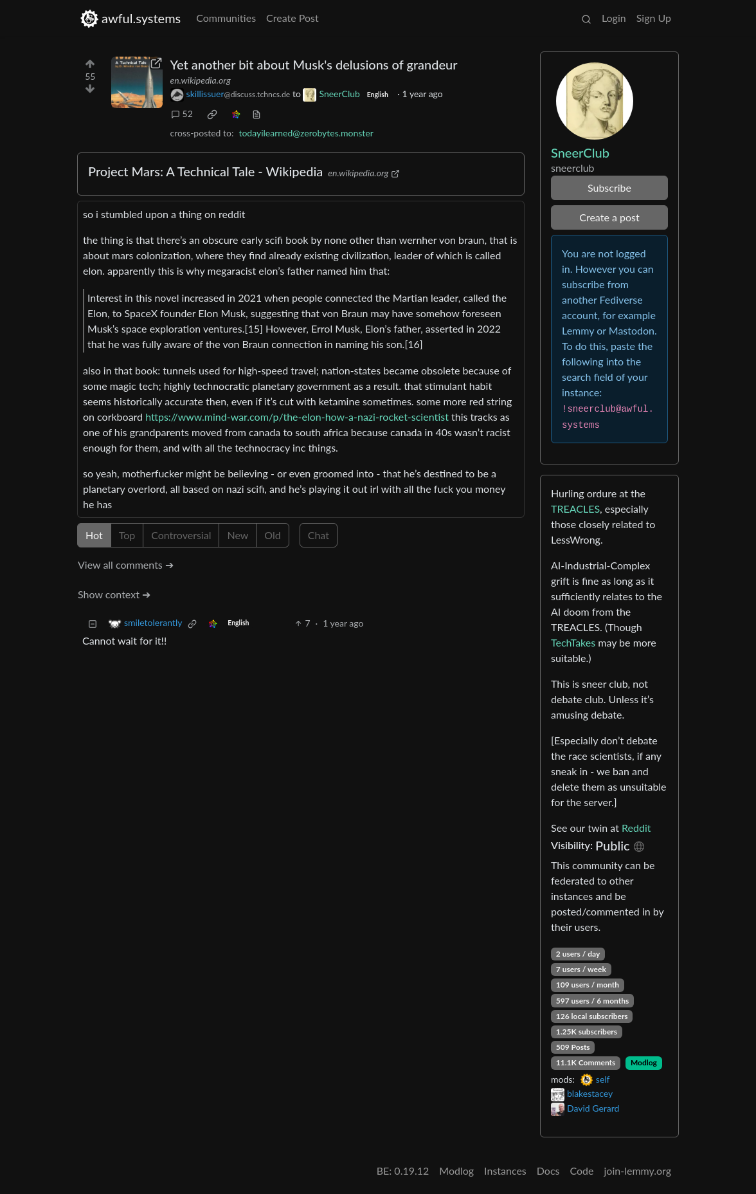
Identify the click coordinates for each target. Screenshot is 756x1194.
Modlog (644, 1062)
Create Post (292, 18)
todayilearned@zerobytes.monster (306, 132)
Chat (318, 535)
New (237, 535)
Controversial (181, 535)
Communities (226, 18)
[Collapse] (92, 623)
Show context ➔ (114, 594)
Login (614, 18)
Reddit (636, 828)
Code (582, 1170)
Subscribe (609, 187)
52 (182, 113)
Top (127, 535)
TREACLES (575, 508)
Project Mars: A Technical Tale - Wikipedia (205, 171)
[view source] (256, 113)
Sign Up (653, 18)
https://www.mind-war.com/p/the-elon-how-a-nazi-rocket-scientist (297, 416)
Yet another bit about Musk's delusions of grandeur (314, 64)
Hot (94, 535)
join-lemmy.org (637, 1170)
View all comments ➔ (126, 564)
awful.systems (130, 18)
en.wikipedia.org (200, 80)
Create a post (609, 217)
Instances (505, 1170)
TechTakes (573, 642)
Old (272, 535)
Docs (548, 1170)
